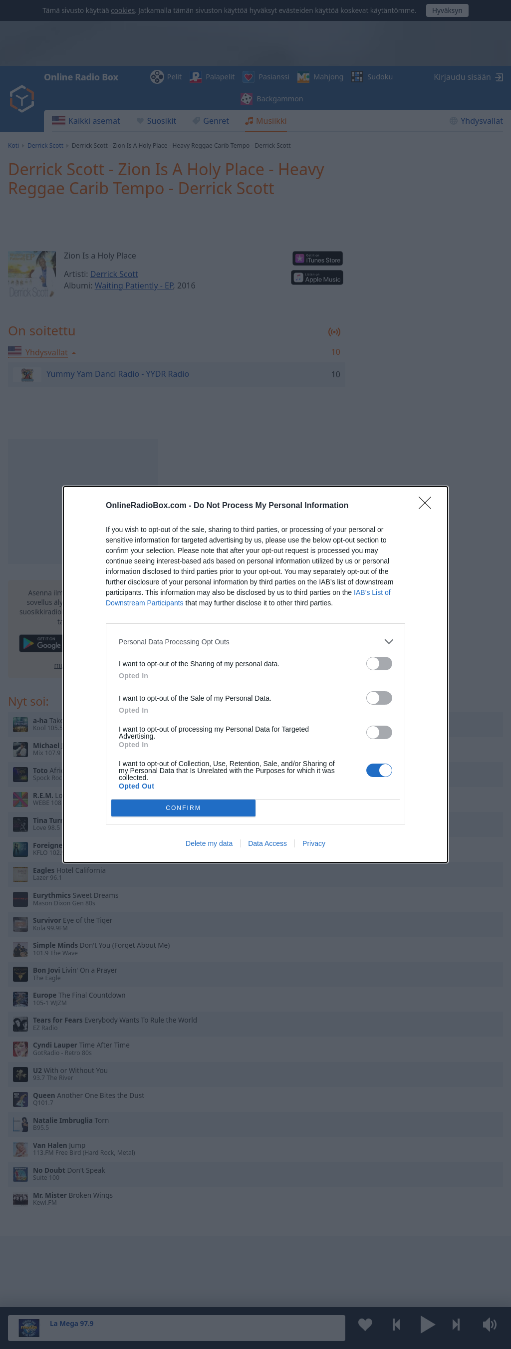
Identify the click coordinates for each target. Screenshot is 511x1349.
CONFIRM (183, 808)
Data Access (267, 843)
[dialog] (255, 674)
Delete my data (209, 843)
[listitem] (255, 641)
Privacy (313, 843)
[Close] (428, 506)
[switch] (379, 663)
